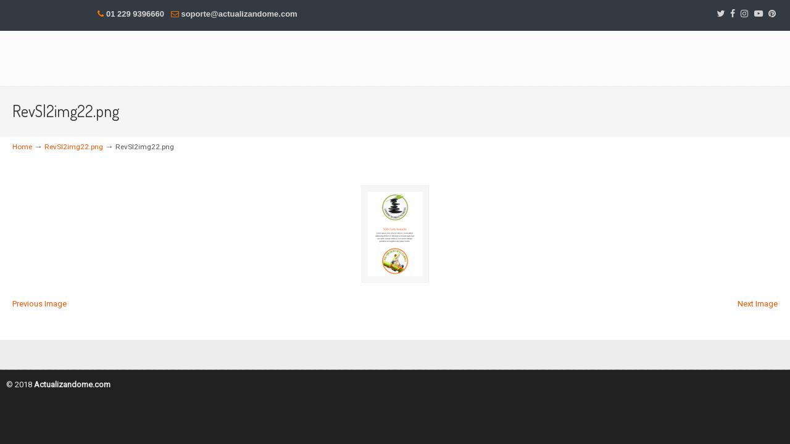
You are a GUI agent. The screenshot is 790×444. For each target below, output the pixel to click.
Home (22, 146)
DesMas (166, 58)
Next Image (758, 303)
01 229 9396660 (135, 13)
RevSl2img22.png (73, 146)
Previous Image (39, 303)
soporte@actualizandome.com (239, 13)
